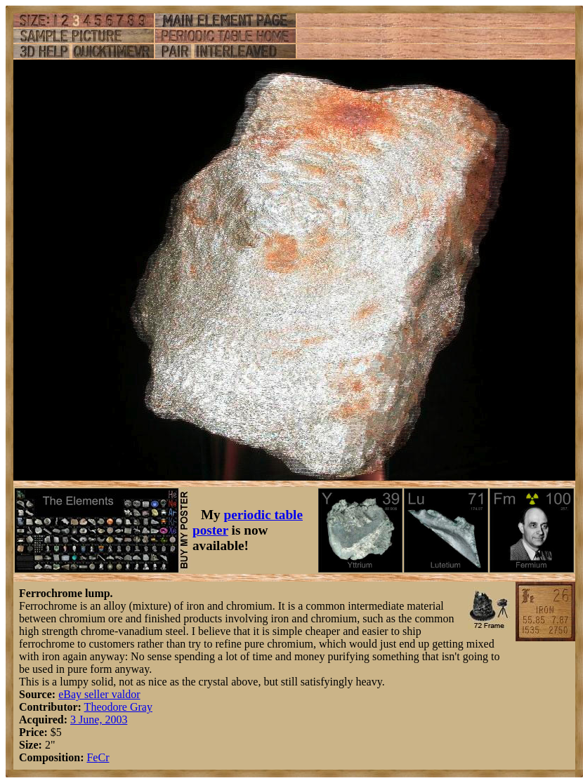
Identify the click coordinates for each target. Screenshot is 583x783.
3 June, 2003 (98, 719)
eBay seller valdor (99, 694)
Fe (92, 757)
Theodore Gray (118, 707)
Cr (103, 757)
